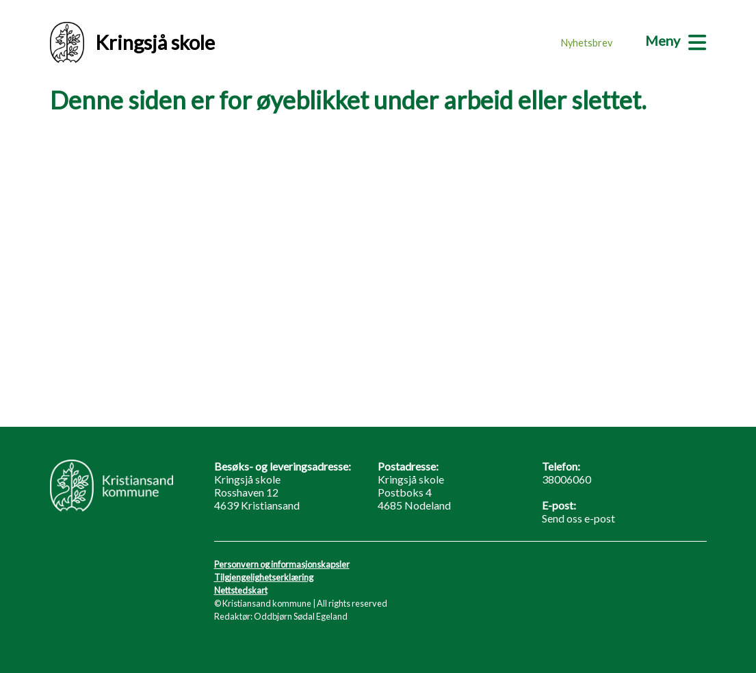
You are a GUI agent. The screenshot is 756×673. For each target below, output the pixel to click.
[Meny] (675, 40)
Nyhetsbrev (586, 43)
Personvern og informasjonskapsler (282, 564)
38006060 (566, 479)
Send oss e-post (578, 518)
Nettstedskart (241, 590)
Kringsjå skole (132, 42)
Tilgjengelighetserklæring (263, 577)
